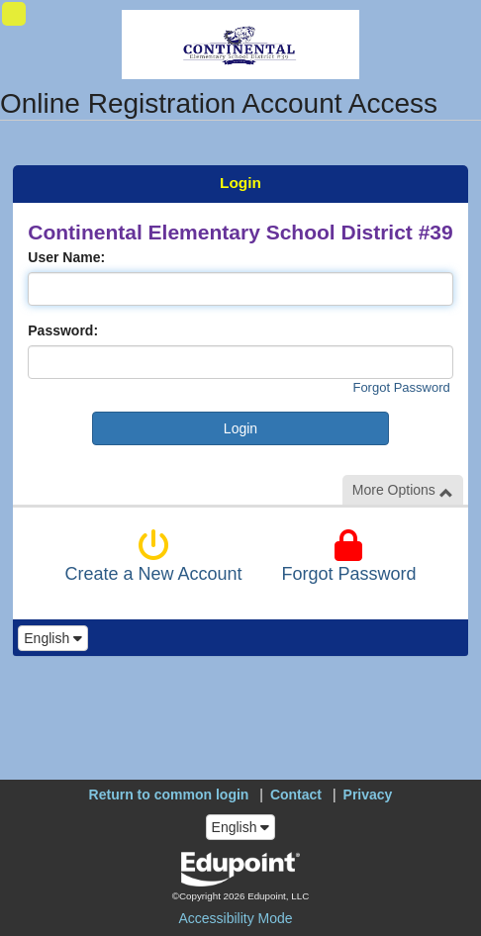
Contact (296, 794)
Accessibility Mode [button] (235, 918)
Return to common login (169, 794)
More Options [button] (402, 490)
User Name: (66, 257)
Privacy (368, 794)
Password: (63, 330)
